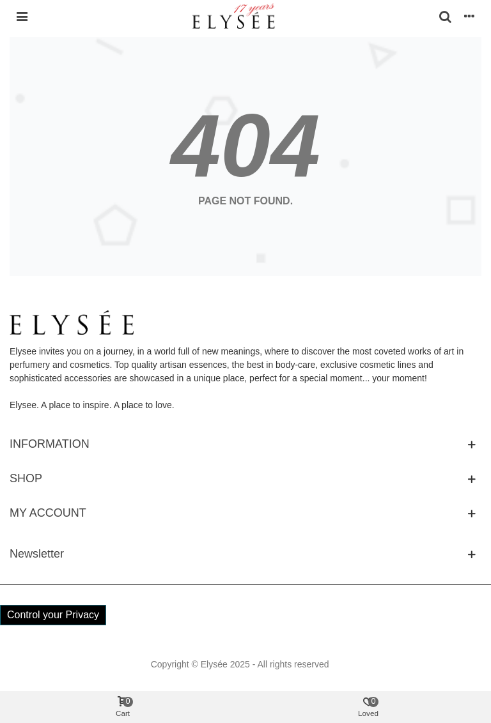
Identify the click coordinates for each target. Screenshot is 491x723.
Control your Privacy (53, 614)
